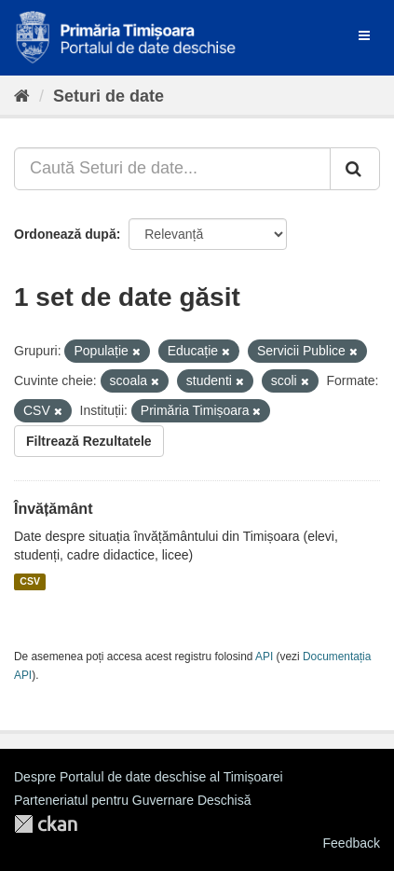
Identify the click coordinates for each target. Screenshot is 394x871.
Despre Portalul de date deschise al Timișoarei (148, 776)
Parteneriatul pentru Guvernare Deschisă (132, 800)
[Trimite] (355, 168)
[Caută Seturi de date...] (172, 168)
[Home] (22, 96)
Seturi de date (108, 96)
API (264, 656)
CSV (30, 582)
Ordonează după (65, 234)
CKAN (45, 824)
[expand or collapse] (364, 35)
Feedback (351, 843)
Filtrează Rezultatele (89, 441)
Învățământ (53, 509)
